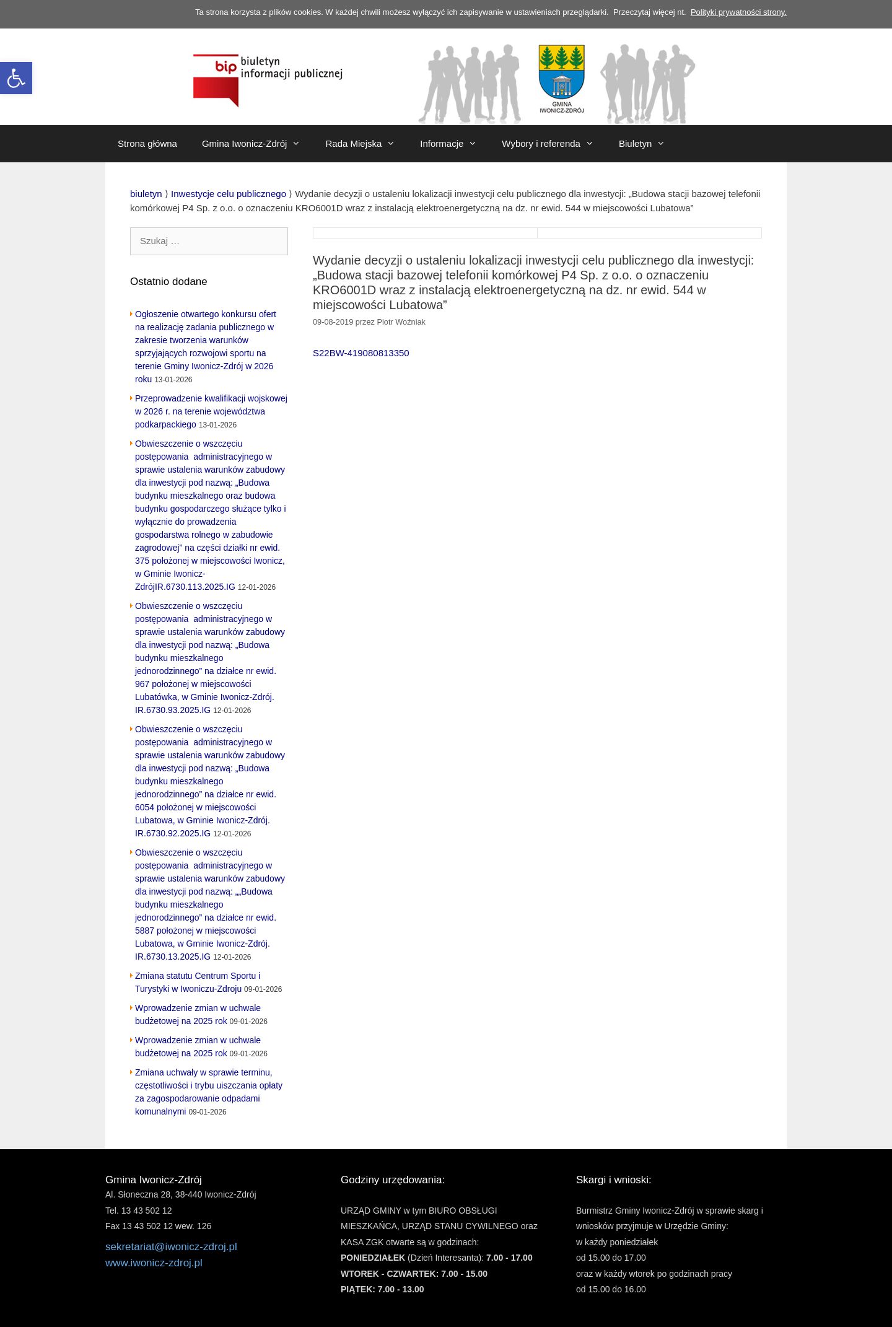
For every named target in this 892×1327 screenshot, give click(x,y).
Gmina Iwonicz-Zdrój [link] (257, 143)
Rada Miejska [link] (366, 143)
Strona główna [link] (147, 143)
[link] (16, 78)
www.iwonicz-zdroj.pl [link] (154, 1263)
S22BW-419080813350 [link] (361, 353)
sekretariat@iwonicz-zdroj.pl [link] (171, 1247)
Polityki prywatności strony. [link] (739, 12)
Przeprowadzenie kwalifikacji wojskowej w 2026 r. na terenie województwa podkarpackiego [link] (211, 411)
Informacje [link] (454, 143)
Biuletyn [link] (648, 143)
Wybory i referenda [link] (554, 143)
